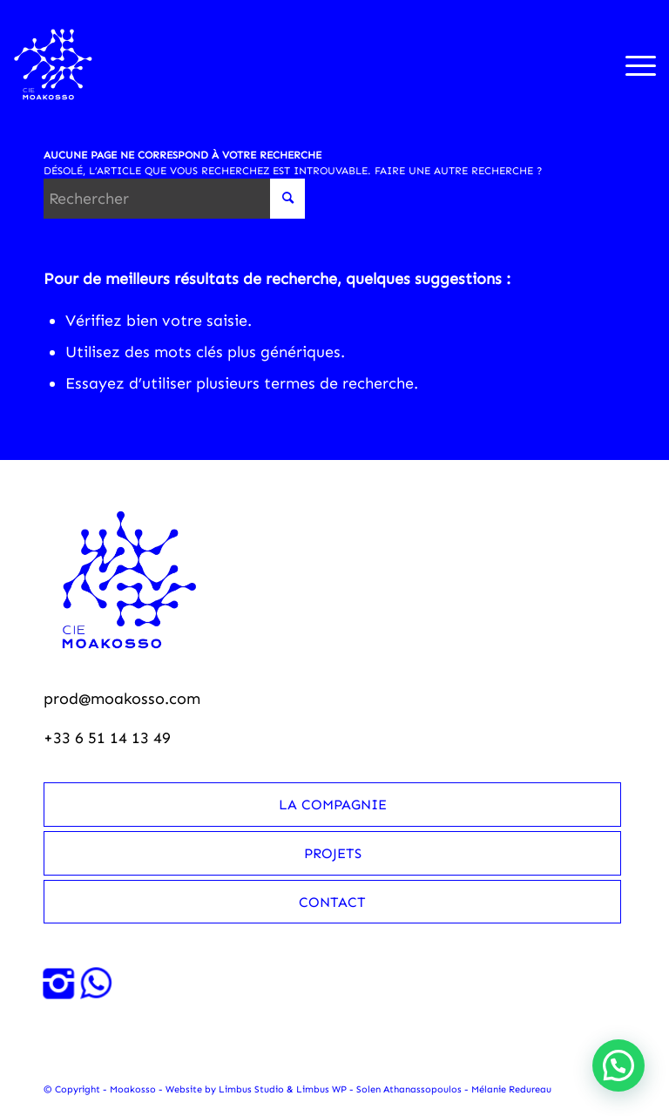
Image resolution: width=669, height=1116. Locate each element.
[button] (618, 1065)
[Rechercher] (174, 199)
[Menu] (632, 64)
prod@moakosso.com (122, 698)
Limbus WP (321, 1089)
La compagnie (333, 804)
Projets (333, 853)
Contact (332, 902)
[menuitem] (632, 64)
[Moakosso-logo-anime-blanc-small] (53, 64)
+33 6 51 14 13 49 (107, 737)
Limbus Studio (251, 1089)
